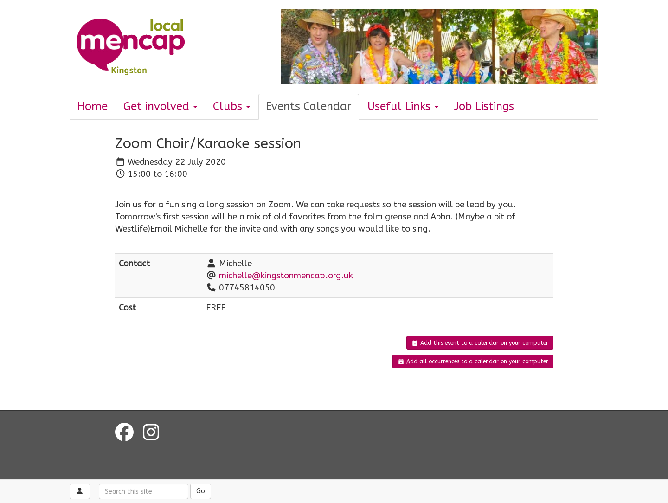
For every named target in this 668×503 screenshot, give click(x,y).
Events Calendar (309, 106)
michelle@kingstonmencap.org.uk (286, 276)
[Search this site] (143, 491)
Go (200, 491)
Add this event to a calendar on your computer (479, 343)
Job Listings (484, 106)
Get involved (160, 106)
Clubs (231, 106)
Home (92, 106)
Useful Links (402, 106)
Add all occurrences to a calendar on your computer (473, 361)
